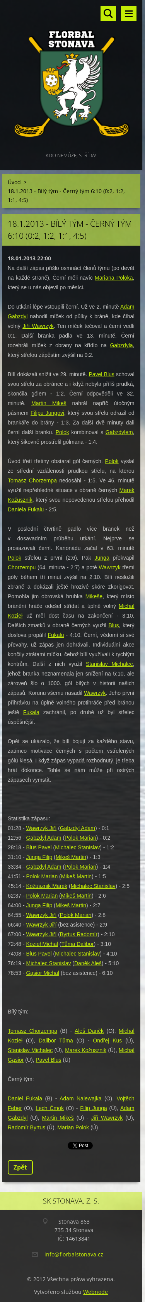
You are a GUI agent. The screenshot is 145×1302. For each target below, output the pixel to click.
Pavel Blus (101, 374)
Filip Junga (93, 1108)
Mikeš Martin (71, 857)
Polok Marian (80, 838)
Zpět (20, 1167)
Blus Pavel (38, 847)
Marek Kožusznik (85, 1050)
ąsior (18, 1060)
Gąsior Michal (42, 973)
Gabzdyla (121, 345)
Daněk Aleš (88, 963)
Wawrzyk (109, 567)
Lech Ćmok (50, 1108)
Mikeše (93, 596)
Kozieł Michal (42, 944)
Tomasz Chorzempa (32, 480)
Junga (102, 558)
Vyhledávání (108, 13)
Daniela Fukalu (26, 509)
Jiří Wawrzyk (37, 326)
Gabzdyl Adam (77, 828)
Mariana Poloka (114, 278)
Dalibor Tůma (56, 1040)
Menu (128, 13)
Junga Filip (39, 857)
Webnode (95, 1291)
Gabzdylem (119, 432)
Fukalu (56, 635)
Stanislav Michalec (109, 664)
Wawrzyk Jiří (41, 828)
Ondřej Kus (107, 1040)
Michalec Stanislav (77, 847)
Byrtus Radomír (78, 934)
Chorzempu (22, 567)
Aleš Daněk (89, 1031)
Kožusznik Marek (46, 886)
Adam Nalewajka (81, 1098)
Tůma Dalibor (77, 944)
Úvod (14, 182)
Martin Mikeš (49, 403)
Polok (62, 432)
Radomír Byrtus (26, 1127)
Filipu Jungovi (47, 413)
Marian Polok (73, 1127)
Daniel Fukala (25, 1098)
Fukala (31, 712)
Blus (113, 625)
